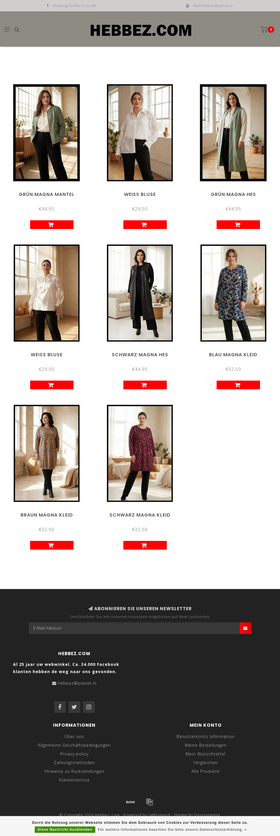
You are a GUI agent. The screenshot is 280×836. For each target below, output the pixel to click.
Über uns (74, 736)
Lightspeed (159, 815)
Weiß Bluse (140, 194)
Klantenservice (74, 780)
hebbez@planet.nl (77, 683)
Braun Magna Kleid (47, 515)
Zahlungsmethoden (74, 762)
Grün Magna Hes (233, 194)
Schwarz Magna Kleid (140, 515)
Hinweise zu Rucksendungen (74, 771)
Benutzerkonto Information (206, 736)
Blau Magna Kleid (233, 354)
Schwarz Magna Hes (140, 354)
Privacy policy (74, 754)
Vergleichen (205, 762)
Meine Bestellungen (205, 745)
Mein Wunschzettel (206, 754)
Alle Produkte (205, 771)
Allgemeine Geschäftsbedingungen (74, 745)
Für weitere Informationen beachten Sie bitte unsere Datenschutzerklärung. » (172, 830)
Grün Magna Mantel (46, 194)
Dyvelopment (207, 815)
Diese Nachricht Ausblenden (65, 830)
